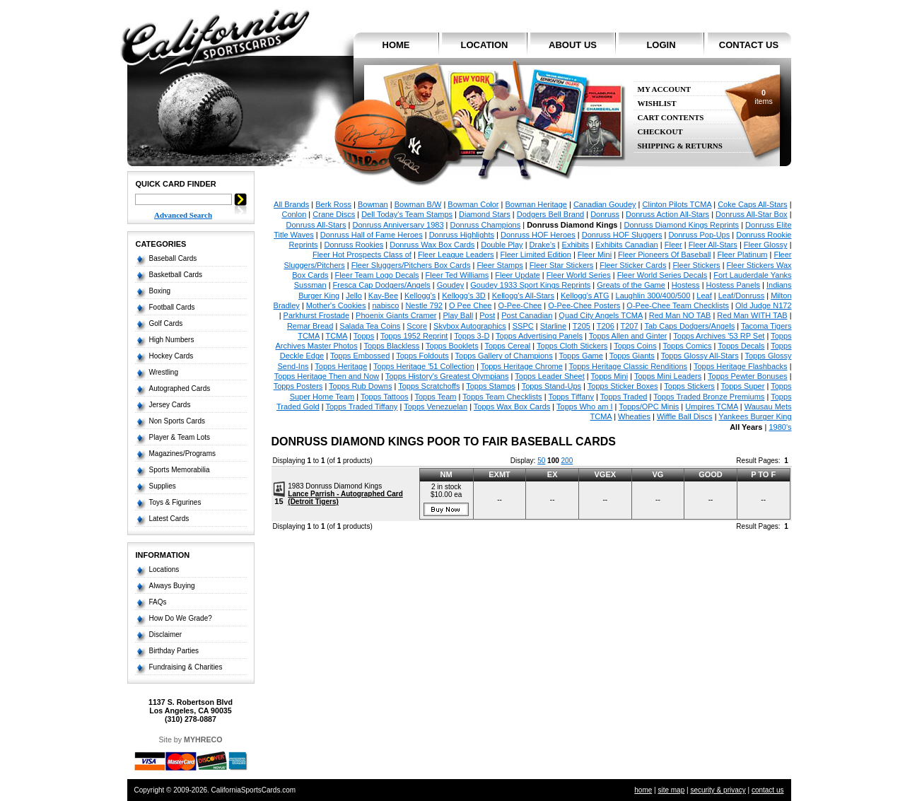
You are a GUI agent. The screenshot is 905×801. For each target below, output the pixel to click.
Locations (164, 569)
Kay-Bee (383, 295)
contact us (748, 45)
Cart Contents (671, 118)
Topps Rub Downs (360, 386)
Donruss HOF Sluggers (622, 234)
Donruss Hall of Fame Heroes (371, 234)
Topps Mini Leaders (667, 376)
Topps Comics (686, 345)
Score (417, 326)
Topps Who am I (584, 406)
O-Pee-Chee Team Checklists (677, 305)
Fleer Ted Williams (457, 275)
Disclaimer (165, 634)
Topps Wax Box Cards (512, 406)
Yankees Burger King (754, 416)
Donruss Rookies (354, 244)
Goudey (451, 285)
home (396, 45)
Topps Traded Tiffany (361, 406)
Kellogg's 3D (463, 295)
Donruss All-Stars (316, 225)
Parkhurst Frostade (317, 315)
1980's (780, 427)
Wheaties (634, 416)
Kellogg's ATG (585, 295)
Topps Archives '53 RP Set (718, 336)
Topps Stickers (689, 386)
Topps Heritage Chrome (522, 366)
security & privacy (717, 790)
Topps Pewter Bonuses (748, 376)
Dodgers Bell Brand (550, 214)
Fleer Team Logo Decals (377, 275)
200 (567, 460)
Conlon (293, 214)
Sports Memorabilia (179, 470)
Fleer (673, 244)
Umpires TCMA (711, 406)
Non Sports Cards (177, 421)
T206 (605, 326)
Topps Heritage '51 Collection (423, 366)
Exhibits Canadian (626, 244)
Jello (354, 295)
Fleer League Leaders (456, 254)
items (763, 96)
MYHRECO (203, 739)
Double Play (501, 244)
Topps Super (743, 386)
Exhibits (576, 244)
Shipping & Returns (680, 146)
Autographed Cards (180, 388)
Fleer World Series (579, 275)
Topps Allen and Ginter (628, 336)
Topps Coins (635, 345)
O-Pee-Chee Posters (584, 305)
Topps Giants (632, 355)
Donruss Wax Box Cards (432, 244)
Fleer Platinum (743, 254)
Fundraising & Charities (186, 667)
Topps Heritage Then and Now (326, 376)
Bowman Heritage (535, 204)
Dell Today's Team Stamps (406, 214)
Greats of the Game (631, 285)
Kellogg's (420, 295)
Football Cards (172, 307)
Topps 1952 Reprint (414, 336)
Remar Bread (310, 326)
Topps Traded (624, 396)
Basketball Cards (176, 275)
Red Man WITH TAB (752, 315)
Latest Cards (169, 518)
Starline (553, 326)
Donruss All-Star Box (751, 214)
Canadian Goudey (604, 204)
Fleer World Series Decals (662, 275)
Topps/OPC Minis (649, 406)
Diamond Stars (484, 214)
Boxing (160, 291)
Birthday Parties (174, 651)
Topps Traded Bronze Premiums (708, 396)
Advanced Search (183, 215)
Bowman (373, 204)
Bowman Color (473, 204)
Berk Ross (333, 204)
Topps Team (435, 396)
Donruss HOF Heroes (538, 234)
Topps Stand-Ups (551, 386)
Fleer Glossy (766, 244)
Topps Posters (298, 386)
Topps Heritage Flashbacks (741, 366)
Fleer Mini (595, 254)
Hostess (686, 285)
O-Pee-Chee (520, 305)
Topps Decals (741, 345)
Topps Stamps (490, 386)
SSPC (523, 326)
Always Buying (172, 586)
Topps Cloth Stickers (572, 345)
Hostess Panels (733, 285)
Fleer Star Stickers (561, 265)
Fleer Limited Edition (536, 254)
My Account (664, 89)
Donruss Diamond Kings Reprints (681, 225)
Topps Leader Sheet (549, 376)
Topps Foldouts (422, 355)
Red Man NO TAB (680, 315)
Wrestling (164, 372)
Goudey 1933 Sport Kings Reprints (530, 285)
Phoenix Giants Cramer (396, 315)
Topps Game (581, 355)
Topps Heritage (341, 366)
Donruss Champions (485, 225)
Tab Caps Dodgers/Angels (689, 326)
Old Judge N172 (763, 305)
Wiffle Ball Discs (685, 416)
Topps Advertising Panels (539, 336)
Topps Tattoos (385, 396)
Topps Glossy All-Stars (700, 355)
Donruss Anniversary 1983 (397, 225)
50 (541, 460)
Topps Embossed (360, 355)
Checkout (660, 132)
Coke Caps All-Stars (752, 204)
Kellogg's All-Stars (523, 295)
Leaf (703, 295)
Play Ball (458, 315)
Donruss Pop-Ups (699, 234)
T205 (581, 326)
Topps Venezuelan (435, 406)
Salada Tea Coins (369, 326)
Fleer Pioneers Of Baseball (664, 254)
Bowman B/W (418, 204)
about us (573, 45)
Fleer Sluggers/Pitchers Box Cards (411, 265)
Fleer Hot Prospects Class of (362, 254)
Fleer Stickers (696, 265)
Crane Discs (334, 214)
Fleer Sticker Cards (633, 265)
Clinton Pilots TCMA (677, 204)
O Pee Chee (470, 305)
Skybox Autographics (469, 326)
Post (487, 315)
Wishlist (657, 103)
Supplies (162, 486)
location (484, 45)
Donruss (604, 214)
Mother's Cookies (336, 305)
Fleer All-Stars (713, 244)
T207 (629, 326)
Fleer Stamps (499, 265)
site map (671, 790)
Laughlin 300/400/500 (653, 295)
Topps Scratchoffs (429, 386)
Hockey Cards (171, 356)
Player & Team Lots (180, 437)
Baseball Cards (173, 258)
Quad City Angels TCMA (600, 315)
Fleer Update (517, 275)
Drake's (543, 244)
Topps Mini (610, 376)
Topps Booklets (452, 345)
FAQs (158, 602)
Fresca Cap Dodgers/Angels (382, 285)
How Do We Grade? (180, 618)
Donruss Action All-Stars (667, 214)
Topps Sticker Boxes (623, 386)
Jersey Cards (170, 405)
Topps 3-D (471, 336)
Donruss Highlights (461, 234)
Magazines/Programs (182, 453)
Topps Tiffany (571, 396)
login (660, 45)
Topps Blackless (391, 345)
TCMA (337, 336)
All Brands (291, 204)
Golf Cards (166, 323)
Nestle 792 (424, 305)
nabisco (385, 305)
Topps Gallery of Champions (504, 355)
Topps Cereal (507, 345)
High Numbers (171, 340)
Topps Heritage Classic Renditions (628, 366)
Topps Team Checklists (502, 396)
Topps (364, 336)
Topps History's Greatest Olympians (447, 376)
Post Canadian (526, 315)
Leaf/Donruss (741, 295)
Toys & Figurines (175, 502)
